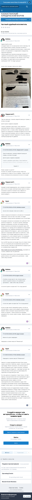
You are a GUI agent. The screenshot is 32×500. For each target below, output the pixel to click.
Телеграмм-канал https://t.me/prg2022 (14, 2)
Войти (16, 443)
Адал (7, 201)
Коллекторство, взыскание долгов (18, 33)
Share (7, 452)
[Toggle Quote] (3, 149)
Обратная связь (13, 487)
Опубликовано (12, 40)
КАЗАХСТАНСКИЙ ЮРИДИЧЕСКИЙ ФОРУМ (12, 15)
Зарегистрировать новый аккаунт (16, 432)
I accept (27, 496)
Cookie (21, 487)
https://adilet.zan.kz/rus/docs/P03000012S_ (12, 249)
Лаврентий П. (9, 114)
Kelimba (7, 31)
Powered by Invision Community (16, 491)
